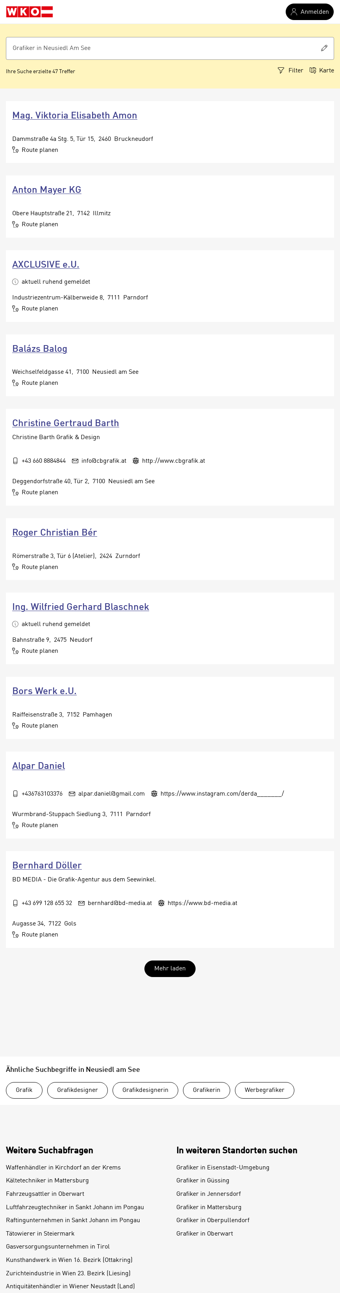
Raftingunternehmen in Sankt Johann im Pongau (73, 1220)
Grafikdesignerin (145, 1090)
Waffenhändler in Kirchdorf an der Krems (63, 1168)
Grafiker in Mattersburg (209, 1207)
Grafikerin (206, 1090)
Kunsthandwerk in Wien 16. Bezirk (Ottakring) (69, 1260)
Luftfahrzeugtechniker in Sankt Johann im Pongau (75, 1207)
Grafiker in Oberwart (204, 1234)
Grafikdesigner (77, 1090)
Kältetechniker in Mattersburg (47, 1181)
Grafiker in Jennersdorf (208, 1194)
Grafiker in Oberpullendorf (212, 1220)
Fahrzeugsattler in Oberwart (45, 1194)
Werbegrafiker (265, 1090)
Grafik (24, 1090)
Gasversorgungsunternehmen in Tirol (58, 1247)
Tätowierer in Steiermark (40, 1234)
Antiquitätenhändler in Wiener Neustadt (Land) (70, 1287)
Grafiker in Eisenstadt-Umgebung (223, 1168)
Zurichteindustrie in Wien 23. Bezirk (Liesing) (68, 1274)
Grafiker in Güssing (202, 1181)
